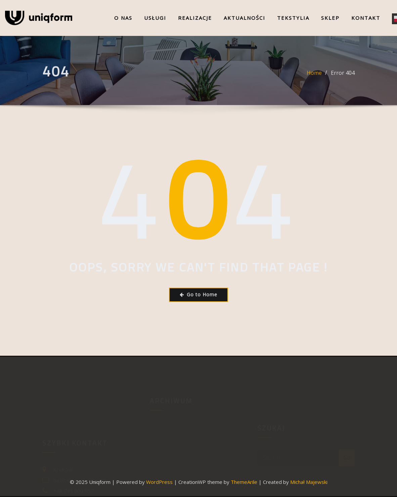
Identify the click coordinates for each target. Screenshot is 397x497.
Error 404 (343, 78)
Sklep (330, 17)
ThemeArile (244, 482)
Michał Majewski (308, 482)
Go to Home (198, 294)
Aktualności (244, 17)
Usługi (155, 17)
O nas (123, 17)
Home (314, 78)
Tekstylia (293, 17)
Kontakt (365, 17)
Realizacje (195, 17)
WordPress (159, 482)
